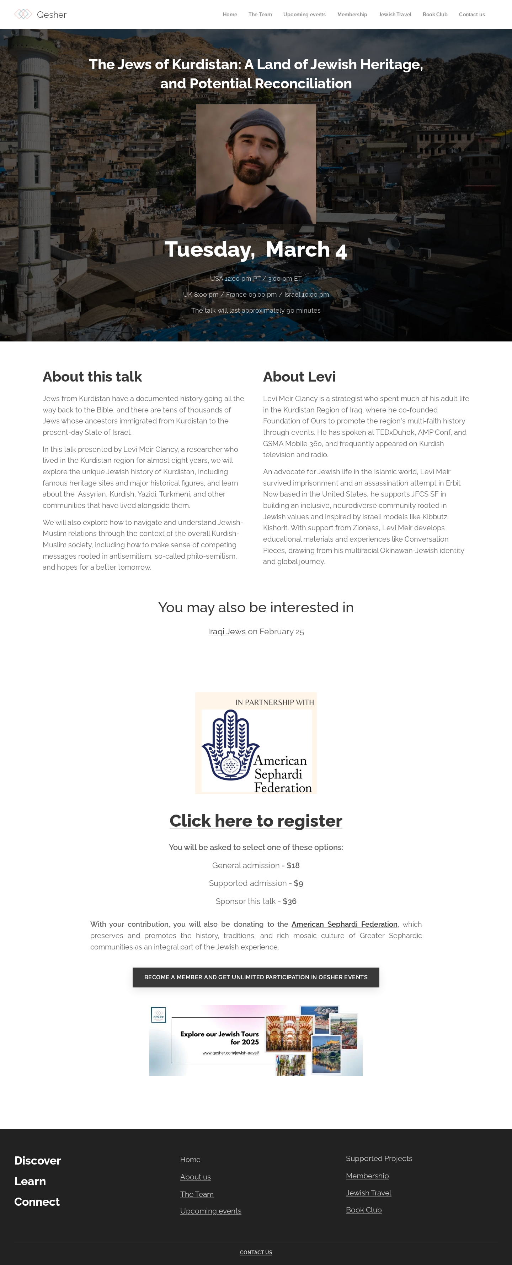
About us (195, 1177)
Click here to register (256, 821)
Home (190, 1159)
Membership (367, 1175)
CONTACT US (256, 1252)
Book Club (364, 1210)
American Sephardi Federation (345, 924)
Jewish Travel (368, 1193)
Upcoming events (210, 1211)
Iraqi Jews (227, 631)
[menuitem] (219, 14)
